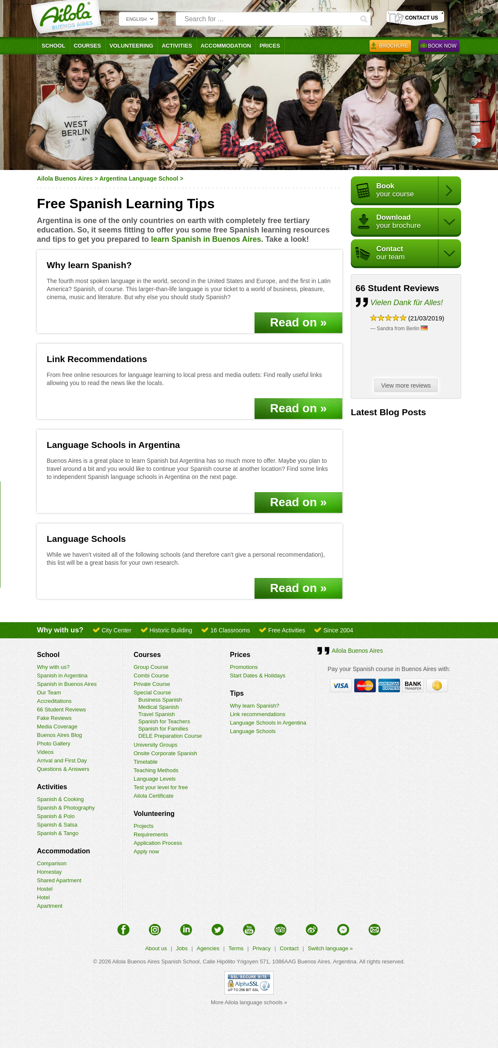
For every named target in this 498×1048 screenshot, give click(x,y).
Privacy (261, 948)
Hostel (45, 889)
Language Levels (155, 779)
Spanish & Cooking (60, 799)
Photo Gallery (53, 743)
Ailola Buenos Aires (65, 178)
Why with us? (53, 667)
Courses (87, 45)
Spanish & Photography (66, 807)
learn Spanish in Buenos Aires (206, 239)
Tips (237, 693)
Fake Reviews (54, 718)
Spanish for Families (163, 728)
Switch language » (330, 948)
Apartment (49, 906)
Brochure (390, 47)
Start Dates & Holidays (257, 675)
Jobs (181, 948)
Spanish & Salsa (57, 824)
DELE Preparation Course (170, 736)
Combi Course (151, 675)
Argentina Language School (138, 178)
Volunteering (131, 45)
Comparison (52, 863)
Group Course (151, 667)
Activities (177, 45)
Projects (144, 826)
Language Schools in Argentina (268, 722)
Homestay (49, 872)
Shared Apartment (59, 880)
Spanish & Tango (57, 833)
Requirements (151, 834)
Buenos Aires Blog (59, 735)
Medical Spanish (158, 707)
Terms (236, 948)
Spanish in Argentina (62, 675)
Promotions (244, 667)
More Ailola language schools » (249, 1002)
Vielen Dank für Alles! (406, 302)
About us (156, 948)
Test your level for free (161, 787)
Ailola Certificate (153, 796)
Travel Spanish (156, 714)
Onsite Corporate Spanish (165, 753)
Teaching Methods (156, 770)
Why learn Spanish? (254, 705)
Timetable (146, 762)
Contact (289, 948)
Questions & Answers (63, 769)
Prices (270, 45)
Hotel (43, 897)
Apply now (146, 851)
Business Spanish (160, 700)
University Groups (155, 745)
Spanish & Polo (56, 816)
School (53, 45)
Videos (45, 752)
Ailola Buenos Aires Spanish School (156, 961)
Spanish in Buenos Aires (67, 684)
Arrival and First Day (62, 760)
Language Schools (253, 731)
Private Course (152, 684)
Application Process (158, 843)
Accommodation (226, 45)
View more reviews (408, 386)
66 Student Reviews (61, 709)
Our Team (49, 692)
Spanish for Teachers (164, 721)
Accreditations (54, 701)
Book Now (439, 47)
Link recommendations (257, 714)
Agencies (208, 948)
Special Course (152, 692)
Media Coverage (57, 726)
